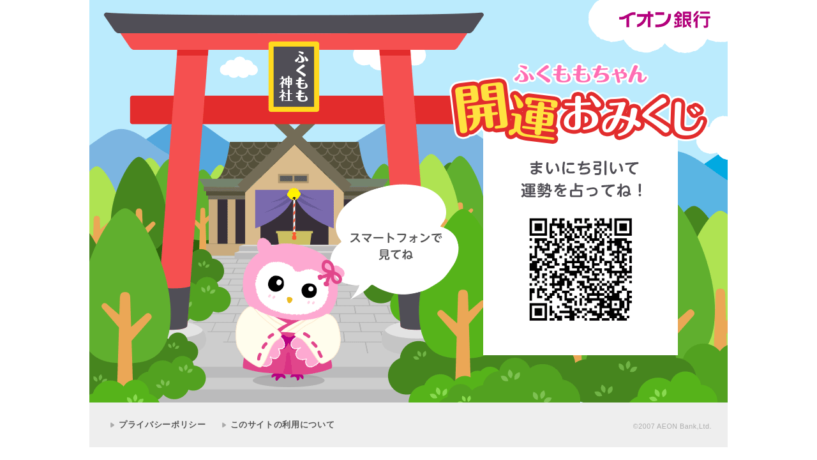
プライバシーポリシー (162, 424)
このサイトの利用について (282, 424)
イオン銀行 (664, 19)
